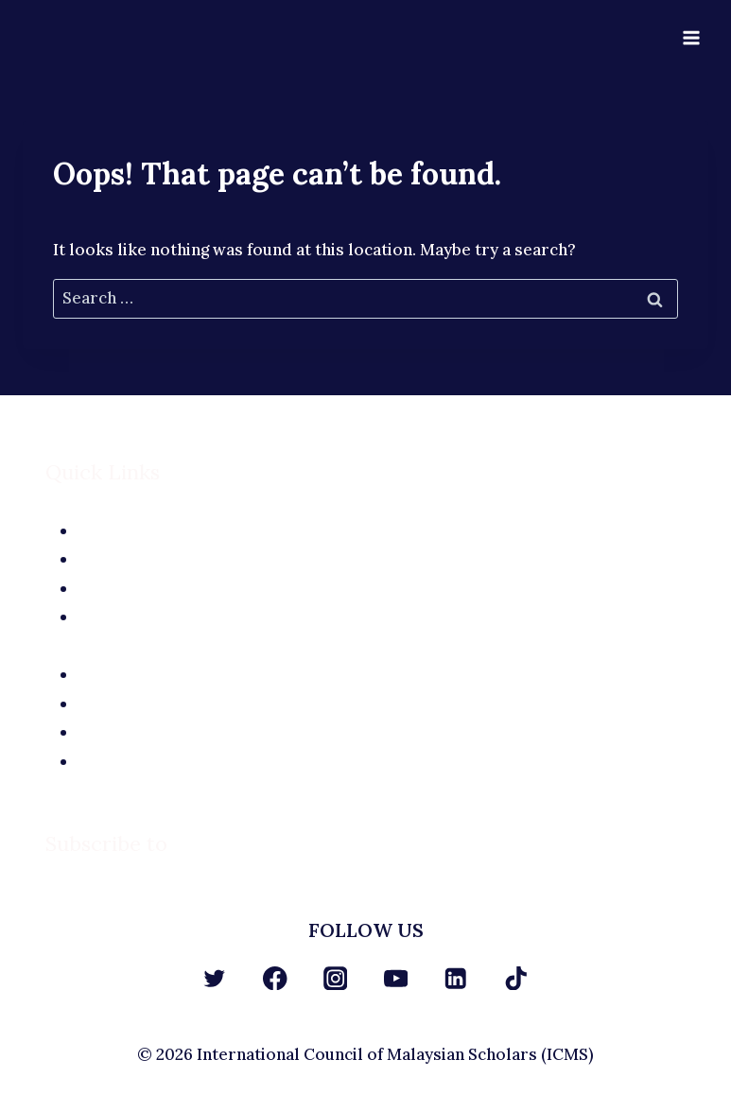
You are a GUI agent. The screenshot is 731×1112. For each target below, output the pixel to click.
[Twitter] (215, 978)
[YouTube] (396, 978)
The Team (382, 558)
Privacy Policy (382, 731)
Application (381, 588)
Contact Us (382, 616)
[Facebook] (275, 978)
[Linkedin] (456, 978)
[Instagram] (335, 978)
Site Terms (382, 703)
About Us (382, 530)
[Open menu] (690, 37)
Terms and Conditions (381, 761)
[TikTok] (516, 978)
